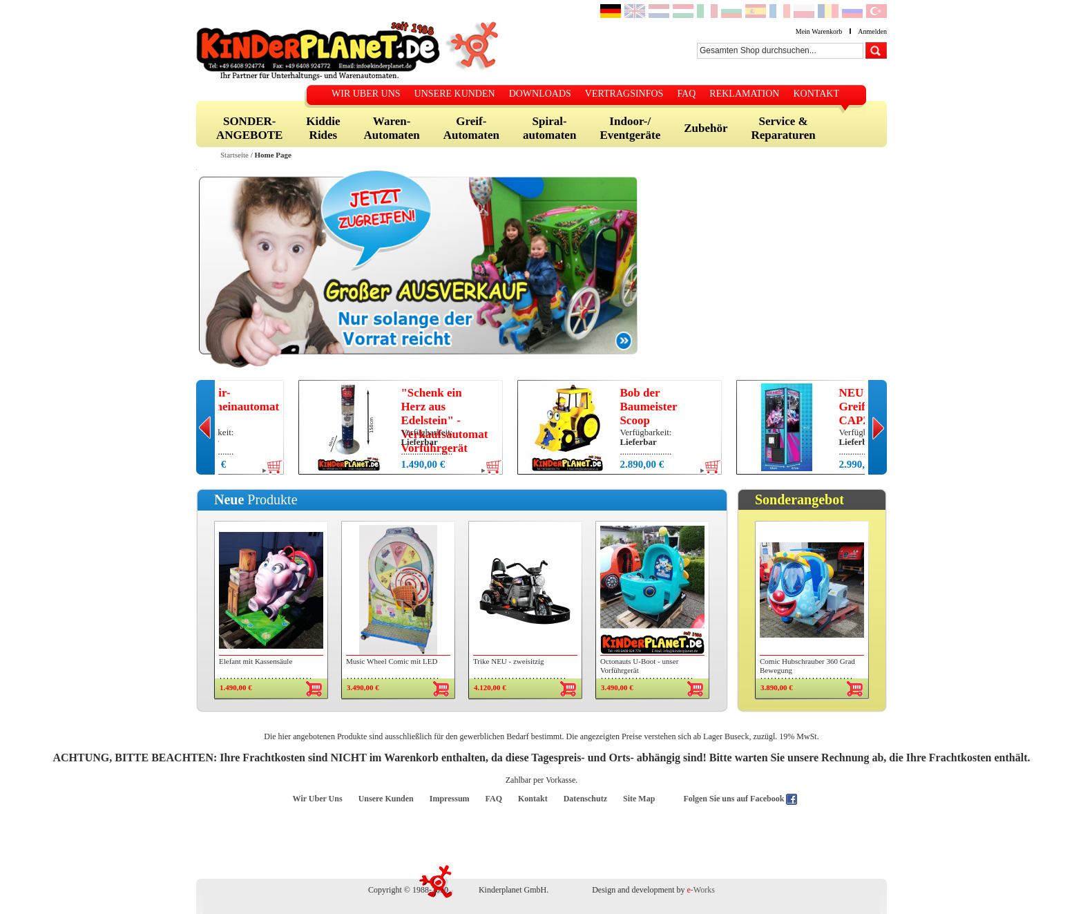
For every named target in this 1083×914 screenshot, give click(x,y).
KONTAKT (816, 93)
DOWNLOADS (540, 93)
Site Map (639, 798)
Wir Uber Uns (318, 798)
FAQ (686, 93)
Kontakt (533, 798)
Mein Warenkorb (819, 31)
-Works (701, 890)
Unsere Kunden (386, 798)
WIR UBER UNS (366, 93)
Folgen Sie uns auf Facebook (734, 798)
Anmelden (872, 31)
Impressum (450, 798)
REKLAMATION (744, 93)
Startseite (234, 155)
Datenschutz (585, 798)
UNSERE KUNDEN (454, 93)
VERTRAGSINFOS (624, 93)
